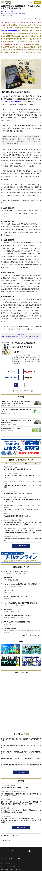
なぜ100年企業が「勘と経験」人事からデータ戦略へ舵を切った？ (21, 753)
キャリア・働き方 (5, 13)
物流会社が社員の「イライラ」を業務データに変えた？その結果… (21, 746)
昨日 (16, 464)
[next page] (26, 385)
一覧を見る (21, 772)
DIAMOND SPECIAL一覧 (9, 836)
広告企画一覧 (5, 840)
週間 (26, 464)
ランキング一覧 (21, 546)
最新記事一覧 (21, 827)
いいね (36, 464)
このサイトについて (6, 863)
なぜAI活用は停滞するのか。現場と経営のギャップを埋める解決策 (21, 740)
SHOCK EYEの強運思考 (18, 13)
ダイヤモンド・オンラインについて (11, 858)
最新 (6, 464)
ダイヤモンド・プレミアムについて (10, 866)
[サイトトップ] (7, 2)
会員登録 (37, 2)
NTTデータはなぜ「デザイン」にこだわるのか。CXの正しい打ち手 (21, 759)
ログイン (29, 2)
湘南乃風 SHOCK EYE (8, 11)
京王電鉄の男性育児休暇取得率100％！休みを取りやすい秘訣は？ (21, 766)
